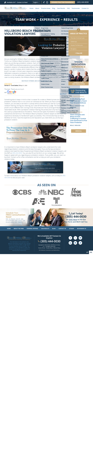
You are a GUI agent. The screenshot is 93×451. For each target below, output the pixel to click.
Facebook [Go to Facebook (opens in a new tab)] (70, 238)
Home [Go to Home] (31, 8)
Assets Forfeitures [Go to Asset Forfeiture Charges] (77, 45)
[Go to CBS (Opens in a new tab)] (21, 196)
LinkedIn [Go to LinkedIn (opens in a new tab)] (70, 243)
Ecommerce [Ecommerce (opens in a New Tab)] (48, 250)
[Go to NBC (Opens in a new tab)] (51, 196)
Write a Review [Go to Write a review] (44, 2)
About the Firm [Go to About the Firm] (19, 228)
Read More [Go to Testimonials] (63, 94)
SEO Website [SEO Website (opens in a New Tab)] (42, 250)
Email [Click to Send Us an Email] (75, 243)
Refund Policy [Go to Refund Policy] (56, 248)
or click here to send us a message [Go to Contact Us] (45, 171)
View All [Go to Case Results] (78, 131)
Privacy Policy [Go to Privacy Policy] (49, 248)
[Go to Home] (15, 9)
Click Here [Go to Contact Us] (73, 219)
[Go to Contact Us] (78, 72)
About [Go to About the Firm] (37, 8)
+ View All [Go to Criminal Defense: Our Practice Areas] (78, 53)
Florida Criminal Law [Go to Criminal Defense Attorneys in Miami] (77, 38)
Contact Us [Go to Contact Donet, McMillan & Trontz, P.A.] (85, 8)
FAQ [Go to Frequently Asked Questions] (68, 8)
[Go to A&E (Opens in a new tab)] (38, 205)
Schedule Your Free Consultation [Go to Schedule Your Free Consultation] (62, 2)
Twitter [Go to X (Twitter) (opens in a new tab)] (75, 238)
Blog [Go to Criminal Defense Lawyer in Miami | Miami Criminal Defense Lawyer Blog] (53, 8)
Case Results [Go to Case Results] (61, 8)
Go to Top (91, 252)
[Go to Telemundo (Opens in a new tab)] (56, 205)
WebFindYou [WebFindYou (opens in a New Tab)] (56, 250)
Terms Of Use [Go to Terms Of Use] (41, 248)
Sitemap (71, 228)
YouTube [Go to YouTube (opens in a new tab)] (80, 238)
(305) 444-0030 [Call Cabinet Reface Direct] (50, 241)
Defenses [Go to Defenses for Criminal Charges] (74, 42)
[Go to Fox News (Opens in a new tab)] (76, 196)
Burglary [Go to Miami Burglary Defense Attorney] (73, 49)
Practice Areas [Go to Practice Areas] (45, 8)
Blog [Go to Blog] (54, 228)
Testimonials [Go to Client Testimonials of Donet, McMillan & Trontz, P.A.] (76, 8)
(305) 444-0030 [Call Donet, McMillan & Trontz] (83, 2)
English (35, 2)
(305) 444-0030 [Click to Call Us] (76, 216)
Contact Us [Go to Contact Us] (62, 228)
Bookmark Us (81, 228)
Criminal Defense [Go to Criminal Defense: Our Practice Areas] (32, 228)
